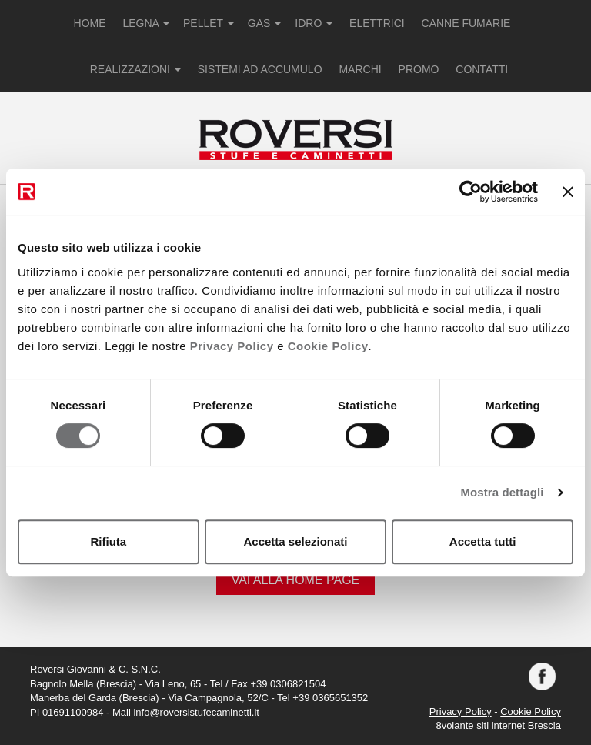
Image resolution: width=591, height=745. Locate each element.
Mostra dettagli (501, 492)
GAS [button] (264, 23)
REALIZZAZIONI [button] (135, 69)
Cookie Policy (328, 345)
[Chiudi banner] (568, 191)
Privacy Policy (232, 345)
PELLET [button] (208, 23)
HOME (90, 23)
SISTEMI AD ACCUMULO (260, 69)
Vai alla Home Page (296, 579)
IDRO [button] (313, 23)
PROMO (419, 69)
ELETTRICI (377, 23)
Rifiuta (108, 541)
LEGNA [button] (145, 23)
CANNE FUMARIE (466, 23)
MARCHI (360, 69)
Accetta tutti (482, 541)
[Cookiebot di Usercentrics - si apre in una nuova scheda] (470, 191)
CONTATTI (482, 69)
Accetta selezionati (295, 541)
